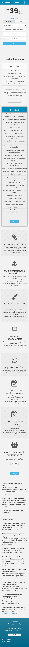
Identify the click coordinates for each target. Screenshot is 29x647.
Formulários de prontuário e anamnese (15, 137)
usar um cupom (14, 46)
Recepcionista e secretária (15, 117)
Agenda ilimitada (17, 70)
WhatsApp (7, 641)
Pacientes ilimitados (17, 73)
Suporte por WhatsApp (16, 96)
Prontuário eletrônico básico (15, 81)
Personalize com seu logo (16, 174)
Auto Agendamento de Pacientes (14, 120)
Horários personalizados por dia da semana (14, 191)
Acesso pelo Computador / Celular (14, 90)
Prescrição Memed (17, 213)
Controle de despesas (16, 198)
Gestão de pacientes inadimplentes (14, 168)
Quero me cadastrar (14, 101)
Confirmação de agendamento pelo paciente (15, 147)
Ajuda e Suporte (14, 624)
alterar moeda (14, 18)
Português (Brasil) (14, 635)
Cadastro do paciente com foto (15, 156)
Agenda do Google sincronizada (15, 180)
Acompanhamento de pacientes (14, 171)
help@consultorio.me (9, 614)
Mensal (8, 21)
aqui (6, 611)
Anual (20, 21)
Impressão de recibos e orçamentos (14, 210)
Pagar (14, 43)
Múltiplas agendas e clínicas (15, 133)
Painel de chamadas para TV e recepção (15, 159)
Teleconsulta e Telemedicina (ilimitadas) (15, 123)
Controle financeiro (17, 84)
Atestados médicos (17, 207)
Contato (14, 463)
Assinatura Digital (17, 127)
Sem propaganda (17, 87)
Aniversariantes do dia (16, 195)
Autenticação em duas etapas (15, 201)
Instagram (7, 639)
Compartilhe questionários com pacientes (15, 142)
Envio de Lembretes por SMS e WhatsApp (15, 77)
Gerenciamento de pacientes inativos (15, 187)
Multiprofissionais (17, 183)
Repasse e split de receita (16, 177)
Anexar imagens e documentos (15, 130)
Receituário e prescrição (16, 204)
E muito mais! (18, 216)
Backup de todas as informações (14, 93)
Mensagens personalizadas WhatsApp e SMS (15, 152)
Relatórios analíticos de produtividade (16, 164)
